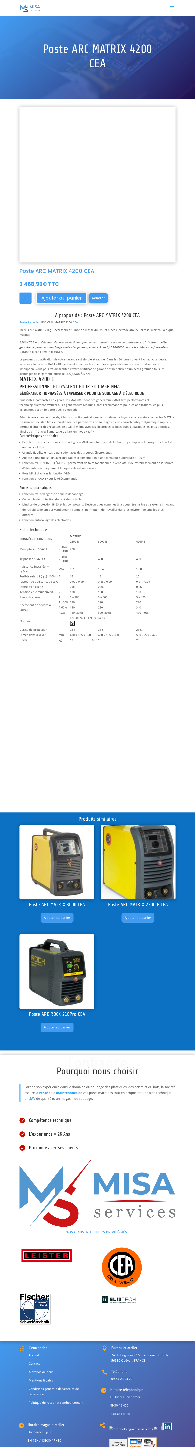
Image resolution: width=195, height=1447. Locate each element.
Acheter (98, 298)
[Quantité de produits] (25, 298)
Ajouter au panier (61, 298)
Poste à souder (29, 322)
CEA (75, 322)
